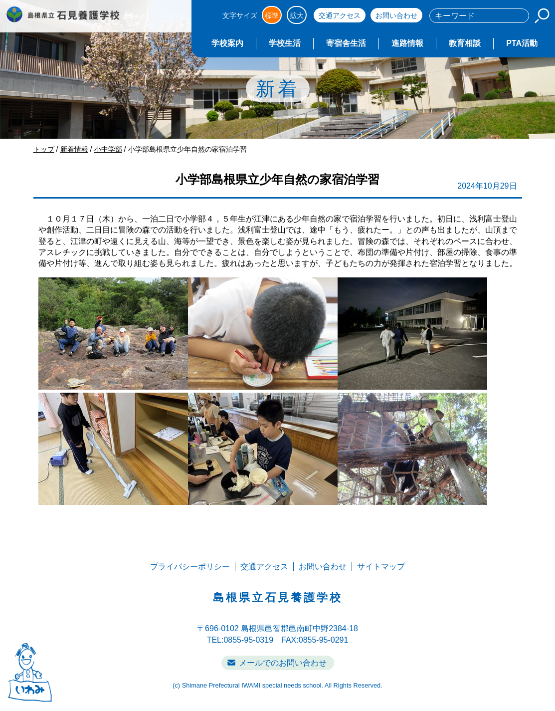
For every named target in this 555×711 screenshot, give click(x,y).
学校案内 (227, 43)
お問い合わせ (396, 15)
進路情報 (407, 43)
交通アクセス (340, 15)
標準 (272, 15)
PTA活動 (522, 43)
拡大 (297, 15)
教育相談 (465, 43)
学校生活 (285, 43)
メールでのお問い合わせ (283, 663)
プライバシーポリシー (190, 566)
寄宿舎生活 (346, 43)
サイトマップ (381, 566)
